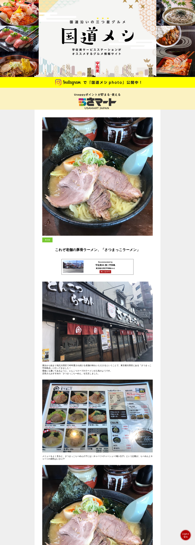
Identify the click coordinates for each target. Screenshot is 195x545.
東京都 (47, 240)
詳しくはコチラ (105, 271)
